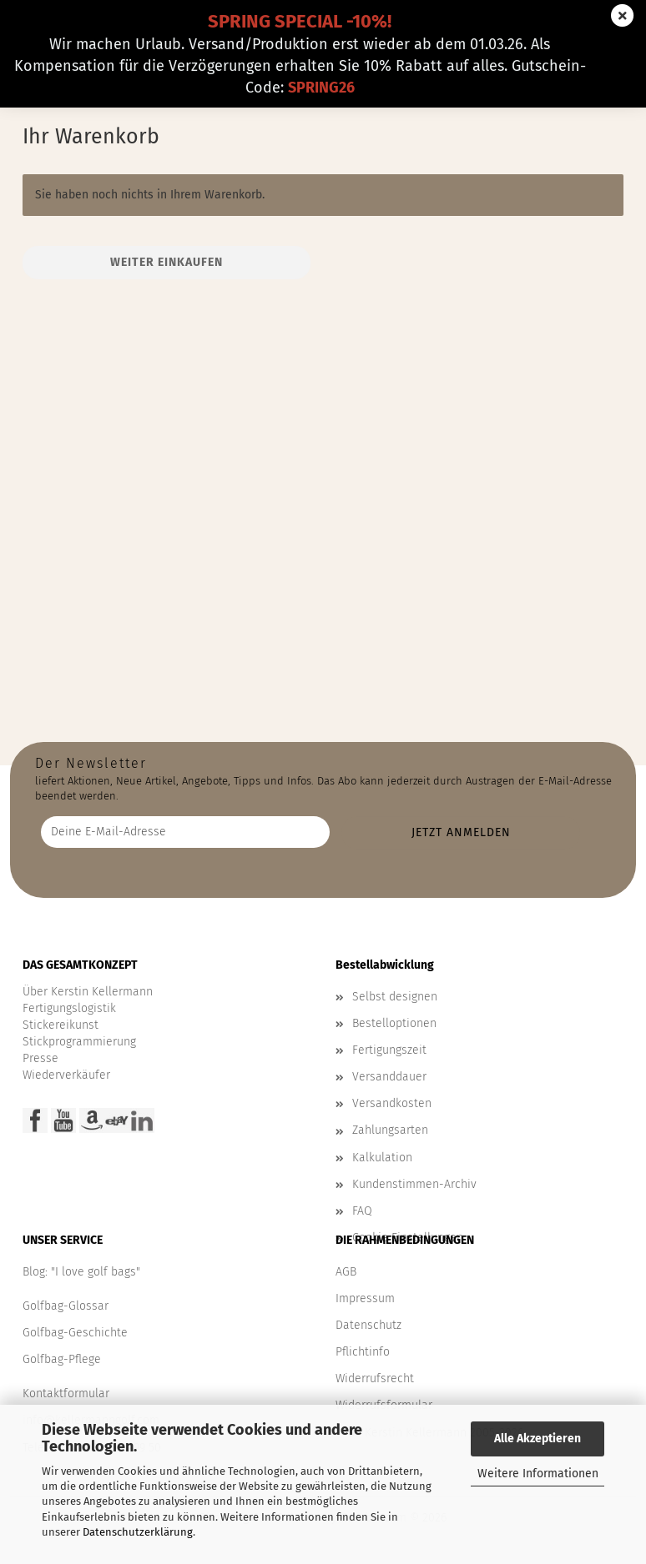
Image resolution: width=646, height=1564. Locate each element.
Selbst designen (394, 997)
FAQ (362, 1211)
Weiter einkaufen (166, 262)
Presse (40, 1058)
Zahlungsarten (390, 1130)
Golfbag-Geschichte (75, 1333)
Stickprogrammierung (79, 1042)
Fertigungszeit (389, 1050)
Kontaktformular (66, 1393)
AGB (346, 1272)
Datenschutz (368, 1325)
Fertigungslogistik (69, 1008)
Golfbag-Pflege (62, 1359)
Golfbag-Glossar (66, 1306)
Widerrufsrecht (375, 1378)
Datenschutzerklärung (138, 1532)
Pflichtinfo (363, 1352)
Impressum (365, 1298)
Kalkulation (382, 1157)
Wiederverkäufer (66, 1075)
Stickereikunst (60, 1025)
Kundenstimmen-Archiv (414, 1184)
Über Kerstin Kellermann (88, 992)
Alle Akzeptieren (537, 1438)
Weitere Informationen (537, 1473)
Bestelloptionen (394, 1023)
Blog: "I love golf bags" (81, 1272)
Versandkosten (392, 1103)
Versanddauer (389, 1077)
